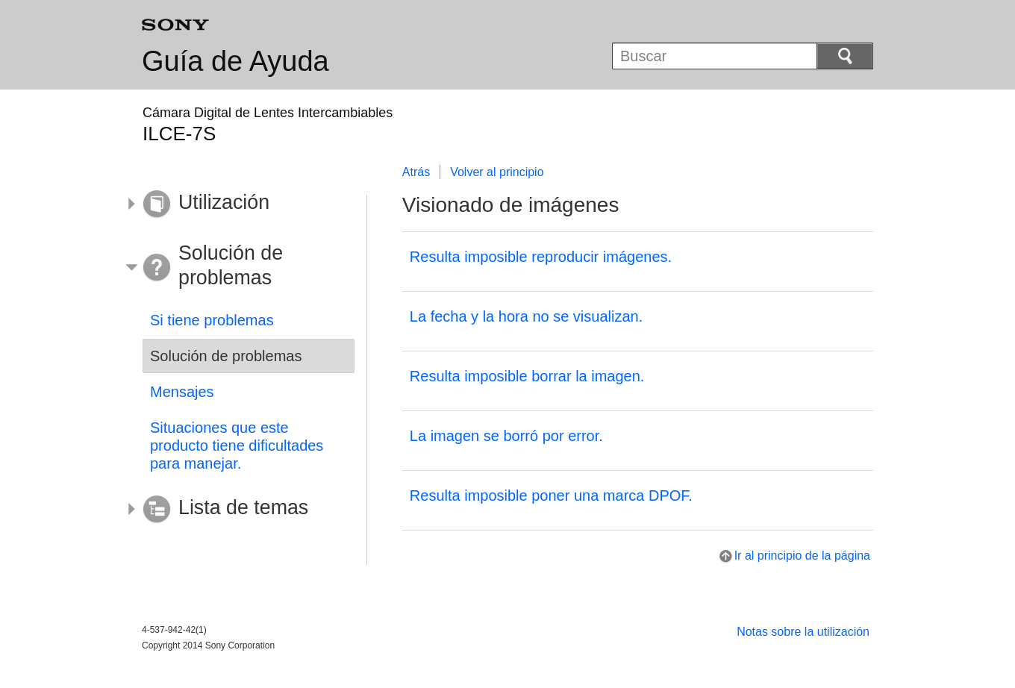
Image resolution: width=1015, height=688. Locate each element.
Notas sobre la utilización (803, 631)
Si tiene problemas (212, 320)
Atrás (416, 172)
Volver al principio (496, 172)
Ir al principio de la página (802, 555)
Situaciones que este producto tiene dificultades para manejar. (236, 445)
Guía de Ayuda (235, 61)
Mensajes (182, 392)
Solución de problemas (226, 356)
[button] (237, 204)
